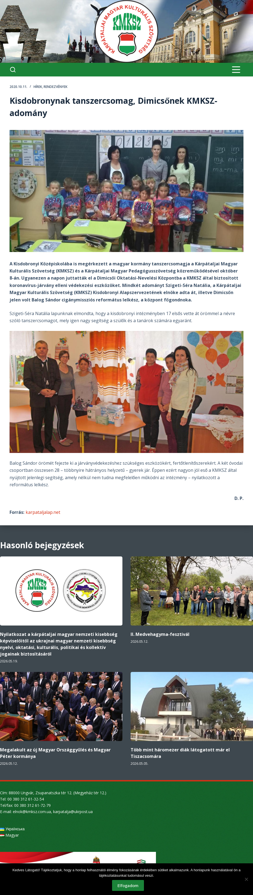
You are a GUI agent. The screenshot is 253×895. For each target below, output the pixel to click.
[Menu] (236, 69)
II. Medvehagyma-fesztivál (160, 634)
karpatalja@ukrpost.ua (73, 811)
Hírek (38, 86)
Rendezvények (55, 86)
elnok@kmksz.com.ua (32, 811)
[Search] (13, 69)
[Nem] (246, 879)
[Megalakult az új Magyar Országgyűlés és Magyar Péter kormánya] (61, 706)
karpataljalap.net (43, 512)
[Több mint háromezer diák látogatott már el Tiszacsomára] (192, 706)
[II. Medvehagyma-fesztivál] (192, 591)
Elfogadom (128, 885)
